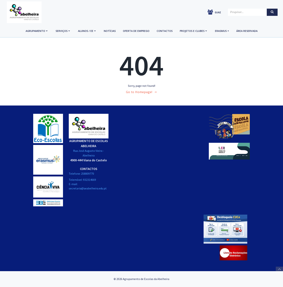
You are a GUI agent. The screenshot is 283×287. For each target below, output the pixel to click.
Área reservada (247, 31)
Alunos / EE (87, 31)
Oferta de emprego (136, 31)
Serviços (63, 31)
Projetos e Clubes (194, 31)
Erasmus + (222, 31)
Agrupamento (37, 31)
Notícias (110, 31)
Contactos (165, 31)
